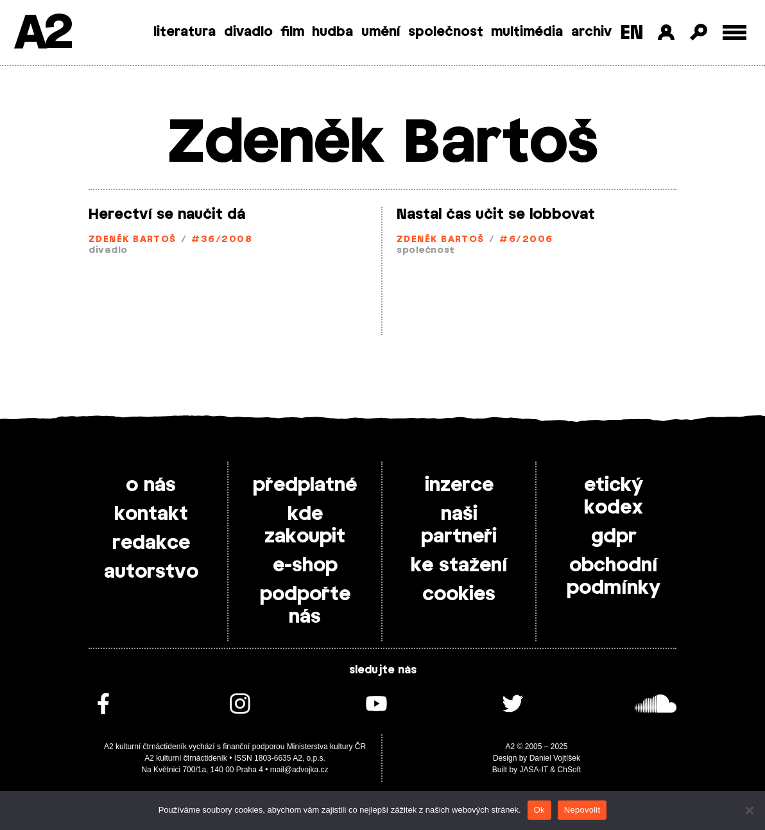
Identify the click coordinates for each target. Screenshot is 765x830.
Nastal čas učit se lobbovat (496, 214)
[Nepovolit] (749, 810)
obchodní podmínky (613, 576)
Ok (539, 810)
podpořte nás (305, 605)
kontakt (151, 514)
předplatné (305, 485)
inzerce (459, 485)
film (292, 32)
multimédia (527, 32)
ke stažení (459, 565)
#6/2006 (526, 239)
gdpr (614, 536)
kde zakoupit (304, 525)
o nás (151, 485)
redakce (151, 543)
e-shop (305, 565)
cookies (458, 594)
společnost (445, 32)
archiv (591, 32)
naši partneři (459, 525)
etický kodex (613, 496)
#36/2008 (221, 239)
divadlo (248, 32)
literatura (184, 32)
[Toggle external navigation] (734, 32)
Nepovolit (582, 810)
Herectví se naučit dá (167, 214)
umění (380, 32)
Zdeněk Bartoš (132, 239)
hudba (332, 32)
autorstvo (151, 572)
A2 (42, 33)
